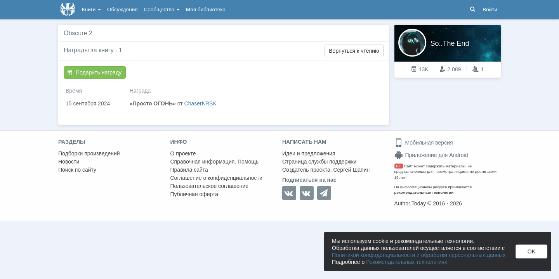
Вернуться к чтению (354, 51)
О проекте (183, 153)
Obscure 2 (78, 33)
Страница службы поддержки (319, 161)
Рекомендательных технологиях (406, 262)
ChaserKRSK (200, 103)
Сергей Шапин (351, 170)
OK (531, 251)
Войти (490, 9)
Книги (91, 9)
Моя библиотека (206, 9)
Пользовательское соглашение (209, 186)
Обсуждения (122, 9)
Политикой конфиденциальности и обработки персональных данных (418, 255)
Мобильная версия (423, 142)
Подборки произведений (89, 153)
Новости (68, 161)
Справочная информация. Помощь (214, 161)
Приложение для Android (431, 155)
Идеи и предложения (308, 153)
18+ (399, 166)
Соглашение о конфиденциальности (216, 178)
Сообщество (162, 9)
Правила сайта (189, 170)
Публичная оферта (194, 194)
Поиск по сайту (77, 170)
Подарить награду (94, 72)
